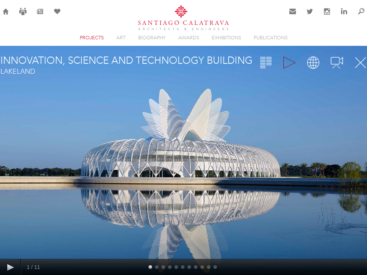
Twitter (310, 16)
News (40, 16)
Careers (23, 16)
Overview (266, 63)
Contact (293, 16)
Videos (337, 63)
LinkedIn (344, 16)
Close (360, 63)
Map (313, 63)
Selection (57, 16)
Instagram (327, 16)
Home (6, 16)
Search (361, 16)
